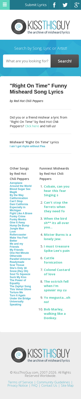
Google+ (75, 7)
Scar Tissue (17, 265)
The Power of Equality (18, 282)
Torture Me (16, 292)
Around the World (21, 186)
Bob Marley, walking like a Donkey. (55, 313)
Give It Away (17, 222)
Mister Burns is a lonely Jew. (57, 236)
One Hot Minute (19, 252)
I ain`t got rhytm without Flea (27, 146)
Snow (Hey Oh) (19, 271)
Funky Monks (18, 219)
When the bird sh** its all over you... (56, 222)
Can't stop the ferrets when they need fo (56, 206)
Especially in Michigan (17, 209)
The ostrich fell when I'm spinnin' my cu (56, 285)
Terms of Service (20, 382)
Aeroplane (16, 183)
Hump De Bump (19, 225)
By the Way (17, 195)
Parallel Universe (20, 259)
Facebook (54, 7)
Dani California (19, 204)
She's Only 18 (18, 268)
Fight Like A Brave (21, 213)
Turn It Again (17, 295)
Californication (19, 198)
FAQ (35, 385)
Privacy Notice (18, 385)
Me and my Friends (16, 245)
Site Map (67, 385)
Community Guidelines (53, 382)
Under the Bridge (20, 298)
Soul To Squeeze (20, 274)
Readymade (17, 262)
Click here (32, 126)
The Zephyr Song (20, 286)
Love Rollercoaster (18, 233)
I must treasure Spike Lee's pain (57, 248)
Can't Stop (16, 201)
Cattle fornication (53, 260)
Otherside (16, 255)
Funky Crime (17, 216)
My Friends (16, 249)
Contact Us (49, 385)
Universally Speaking (17, 303)
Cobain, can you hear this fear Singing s (56, 190)
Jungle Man (17, 228)
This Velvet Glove (20, 289)
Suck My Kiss (18, 277)
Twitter (64, 7)
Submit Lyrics (36, 4)
